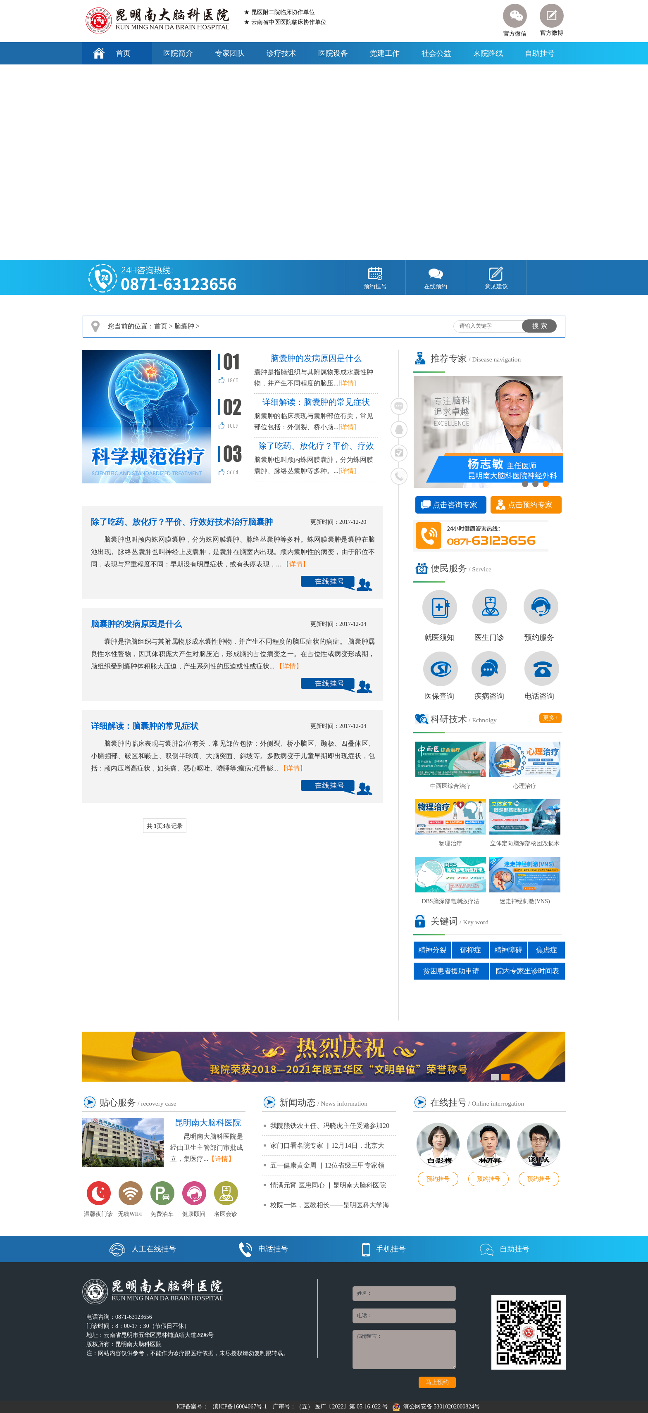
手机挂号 (384, 1249)
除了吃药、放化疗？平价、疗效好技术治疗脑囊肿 (182, 521)
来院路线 (488, 53)
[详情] (347, 383)
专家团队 (230, 53)
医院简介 (178, 53)
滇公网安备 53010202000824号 (436, 1406)
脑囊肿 (184, 326)
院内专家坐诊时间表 (527, 971)
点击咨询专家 (455, 505)
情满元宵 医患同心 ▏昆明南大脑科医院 (328, 1185)
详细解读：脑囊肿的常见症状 (144, 725)
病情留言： (404, 1349)
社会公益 (436, 53)
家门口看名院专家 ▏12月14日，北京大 (327, 1145)
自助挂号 (540, 53)
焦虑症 (546, 950)
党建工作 (385, 53)
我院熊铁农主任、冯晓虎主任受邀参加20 (329, 1125)
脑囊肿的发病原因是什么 (136, 623)
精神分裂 (432, 950)
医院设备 (333, 53)
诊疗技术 (281, 53)
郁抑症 (470, 950)
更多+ (550, 718)
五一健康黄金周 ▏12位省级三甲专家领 (327, 1165)
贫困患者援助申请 (451, 971)
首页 (123, 53)
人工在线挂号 (143, 1249)
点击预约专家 (530, 505)
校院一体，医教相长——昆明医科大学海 (329, 1204)
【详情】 (296, 564)
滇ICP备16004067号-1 (240, 1406)
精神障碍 (508, 950)
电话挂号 (263, 1249)
